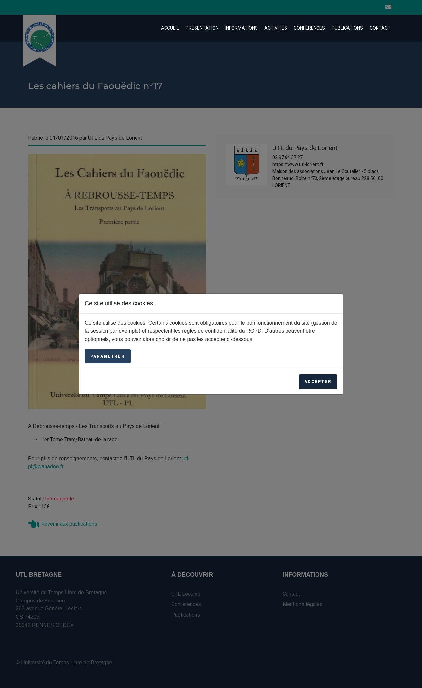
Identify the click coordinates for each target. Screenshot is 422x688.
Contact (380, 28)
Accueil (170, 28)
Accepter (318, 381)
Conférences (309, 28)
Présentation (202, 28)
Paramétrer (107, 356)
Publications (347, 28)
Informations (241, 28)
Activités (275, 28)
